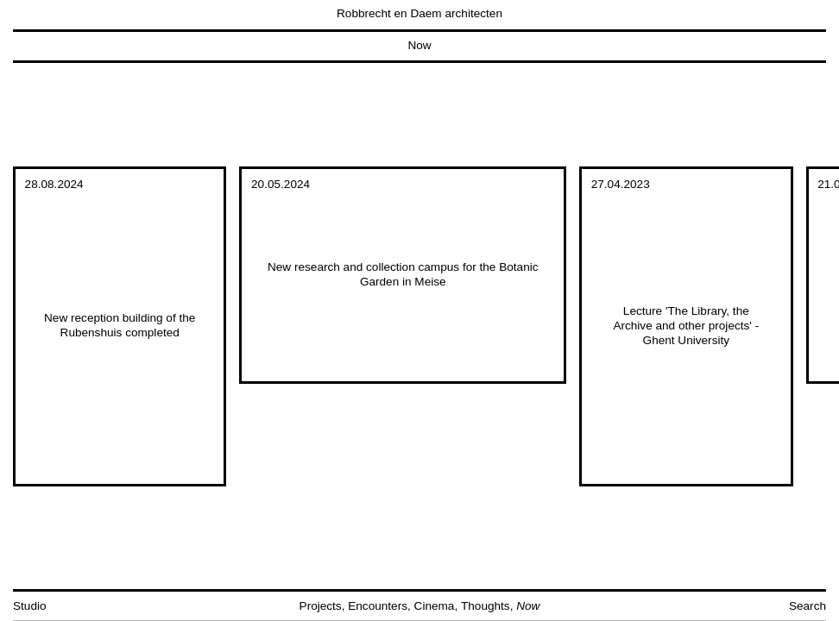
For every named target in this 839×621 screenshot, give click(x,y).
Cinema (434, 605)
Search (807, 605)
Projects (321, 605)
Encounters (377, 605)
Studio (30, 605)
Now (419, 45)
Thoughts (485, 605)
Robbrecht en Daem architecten (419, 13)
